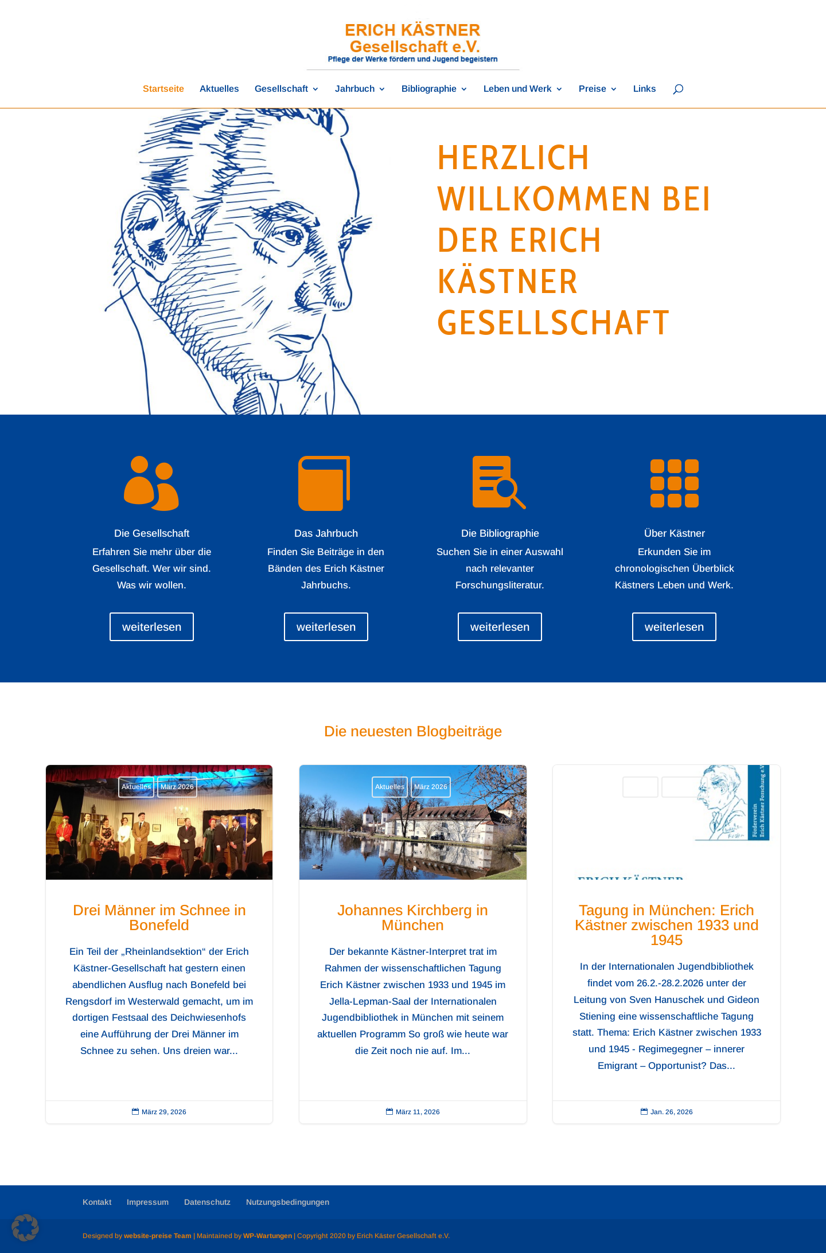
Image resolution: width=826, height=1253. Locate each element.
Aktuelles (219, 89)
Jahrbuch (355, 89)
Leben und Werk (518, 89)
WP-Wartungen (267, 1236)
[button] (25, 1228)
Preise (592, 89)
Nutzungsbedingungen (287, 1202)
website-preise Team (158, 1236)
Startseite (163, 89)
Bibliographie (429, 89)
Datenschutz (207, 1202)
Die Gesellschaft (151, 533)
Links (644, 89)
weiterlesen (151, 626)
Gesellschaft (281, 89)
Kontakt (97, 1202)
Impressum (148, 1202)
